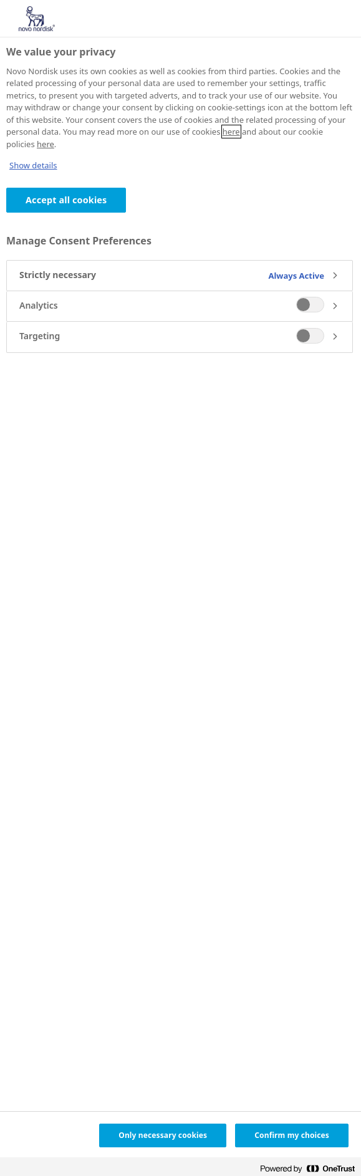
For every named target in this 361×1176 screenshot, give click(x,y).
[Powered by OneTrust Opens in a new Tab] (307, 1168)
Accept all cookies (66, 200)
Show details (33, 165)
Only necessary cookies (162, 1135)
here (231, 131)
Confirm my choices (291, 1135)
